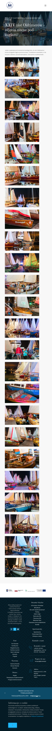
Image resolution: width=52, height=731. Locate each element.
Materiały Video (37, 620)
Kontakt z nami (38, 641)
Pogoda (15, 656)
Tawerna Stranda (14, 663)
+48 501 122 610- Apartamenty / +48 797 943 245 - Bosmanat (40, 650)
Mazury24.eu (22, 695)
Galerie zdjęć (37, 614)
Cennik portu (15, 645)
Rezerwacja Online (37, 634)
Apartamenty (37, 632)
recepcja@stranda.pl (40, 661)
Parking (37, 612)
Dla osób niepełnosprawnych (37, 609)
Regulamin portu (15, 648)
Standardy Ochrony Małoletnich (37, 622)
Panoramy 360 (37, 618)
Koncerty (15, 654)
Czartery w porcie (14, 650)
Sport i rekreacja (15, 652)
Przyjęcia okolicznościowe (15, 679)
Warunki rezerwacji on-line (26, 691)
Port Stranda (15, 643)
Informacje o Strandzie (37, 605)
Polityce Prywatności (37, 716)
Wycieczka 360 (37, 616)
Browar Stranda (15, 666)
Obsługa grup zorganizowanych (15, 677)
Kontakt (37, 624)
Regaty (15, 675)
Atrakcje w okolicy (37, 636)
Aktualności (37, 607)
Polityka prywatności (27, 693)
